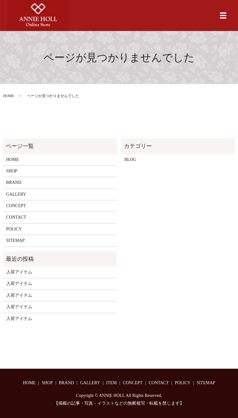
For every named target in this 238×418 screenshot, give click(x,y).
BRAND (13, 182)
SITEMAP (15, 240)
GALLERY (16, 194)
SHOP (11, 171)
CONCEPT (16, 205)
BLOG (130, 159)
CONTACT (16, 217)
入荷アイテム (19, 272)
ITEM (111, 382)
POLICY (14, 229)
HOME (8, 96)
